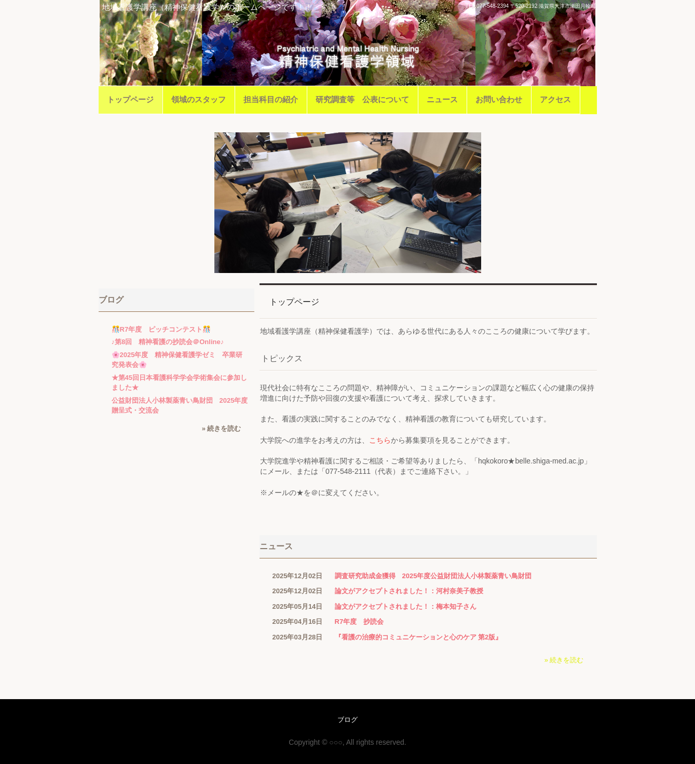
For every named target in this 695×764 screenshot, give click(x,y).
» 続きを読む (564, 660)
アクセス (555, 99)
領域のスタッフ (198, 99)
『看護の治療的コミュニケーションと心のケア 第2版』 (418, 637)
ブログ (111, 299)
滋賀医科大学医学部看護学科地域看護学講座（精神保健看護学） (347, 58)
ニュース (442, 99)
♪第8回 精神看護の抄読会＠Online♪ (168, 342)
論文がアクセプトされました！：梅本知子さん (405, 606)
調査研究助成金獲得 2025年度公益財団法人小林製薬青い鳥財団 (433, 576)
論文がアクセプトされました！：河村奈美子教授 (409, 591)
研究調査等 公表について (362, 99)
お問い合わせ (498, 99)
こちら (380, 440)
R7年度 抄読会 (359, 621)
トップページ (130, 99)
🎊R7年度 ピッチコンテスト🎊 (161, 329)
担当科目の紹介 (270, 99)
